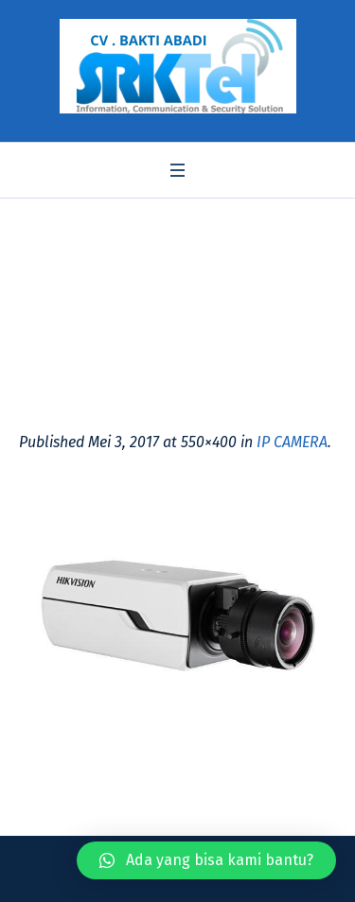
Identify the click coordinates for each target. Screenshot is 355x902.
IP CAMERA (292, 442)
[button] (206, 860)
